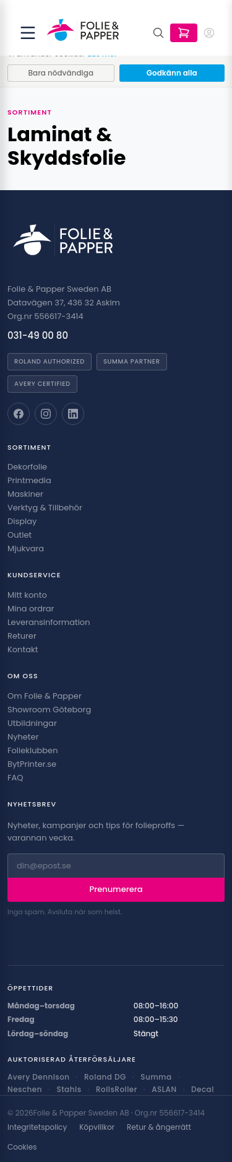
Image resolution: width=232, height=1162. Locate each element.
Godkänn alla (172, 73)
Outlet (19, 535)
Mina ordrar (30, 609)
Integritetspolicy (37, 1127)
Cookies (22, 1147)
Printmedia (29, 480)
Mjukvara (25, 548)
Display (22, 521)
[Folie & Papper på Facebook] (18, 414)
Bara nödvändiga (60, 73)
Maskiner (25, 494)
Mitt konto (27, 595)
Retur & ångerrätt (159, 1127)
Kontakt (22, 649)
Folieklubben (32, 750)
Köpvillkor (96, 1127)
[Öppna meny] (28, 33)
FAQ (15, 778)
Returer (22, 636)
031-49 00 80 (37, 335)
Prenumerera (116, 889)
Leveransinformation (48, 622)
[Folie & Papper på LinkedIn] (73, 414)
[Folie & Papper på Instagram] (46, 414)
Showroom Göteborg (49, 710)
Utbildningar (32, 723)
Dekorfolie (27, 467)
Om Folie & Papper (44, 696)
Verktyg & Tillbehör (44, 508)
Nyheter (22, 737)
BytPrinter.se (31, 764)
